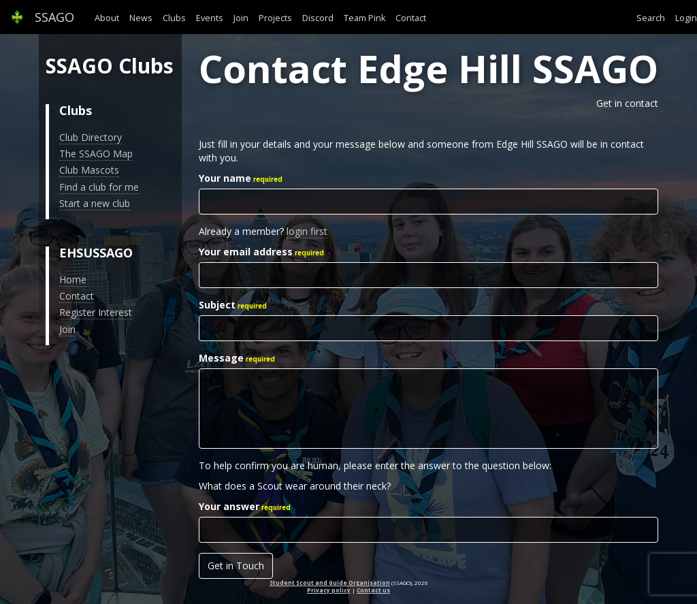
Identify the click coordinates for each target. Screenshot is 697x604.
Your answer (229, 506)
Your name (225, 178)
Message (221, 357)
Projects (275, 18)
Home (72, 279)
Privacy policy (329, 590)
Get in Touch (236, 565)
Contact (410, 18)
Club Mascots (89, 169)
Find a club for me (99, 186)
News (140, 18)
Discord (318, 18)
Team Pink (364, 18)
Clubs (174, 18)
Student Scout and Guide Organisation (330, 582)
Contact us (373, 590)
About (107, 18)
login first (307, 231)
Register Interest (95, 312)
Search (650, 18)
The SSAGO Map (96, 153)
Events (209, 18)
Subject (217, 304)
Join (240, 18)
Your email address (246, 251)
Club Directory (90, 137)
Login (686, 18)
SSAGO (42, 17)
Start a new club (94, 203)
